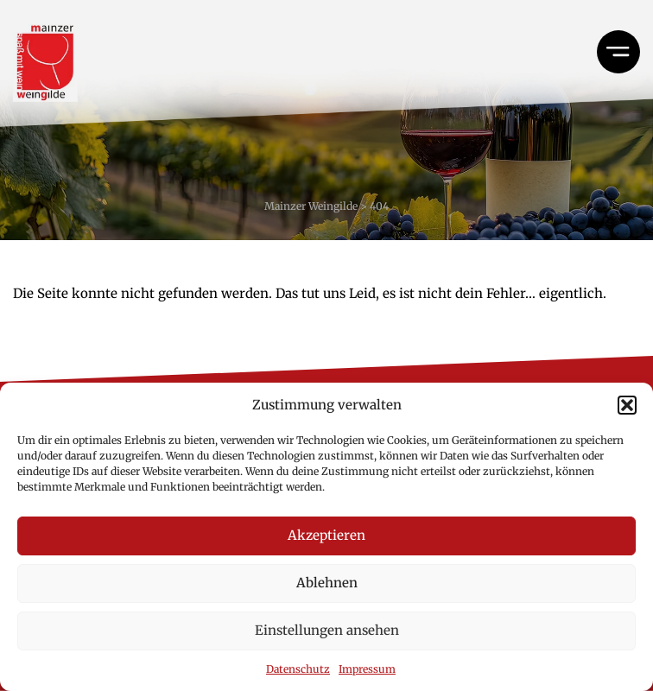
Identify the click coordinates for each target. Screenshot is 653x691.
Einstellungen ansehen (327, 630)
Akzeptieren (326, 535)
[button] (627, 405)
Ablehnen (327, 582)
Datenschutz (298, 668)
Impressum (367, 668)
